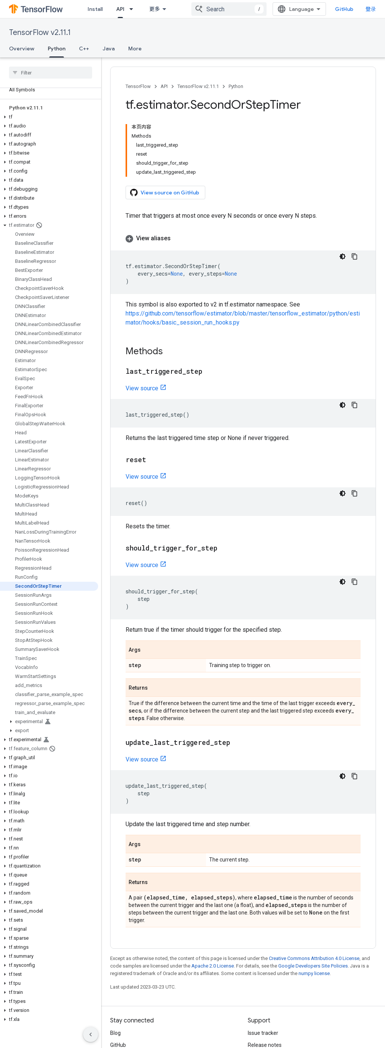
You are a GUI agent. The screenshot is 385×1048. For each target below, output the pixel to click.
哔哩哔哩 (120, 998)
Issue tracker (263, 962)
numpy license (314, 902)
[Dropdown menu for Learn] (139, 9)
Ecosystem (202, 9)
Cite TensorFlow (267, 1010)
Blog (115, 962)
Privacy (141, 1042)
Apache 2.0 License (212, 895)
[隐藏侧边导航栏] (90, 1034)
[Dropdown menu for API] (173, 9)
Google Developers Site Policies (313, 895)
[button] (49, 116)
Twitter (118, 986)
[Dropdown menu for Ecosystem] (226, 9)
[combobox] (298, 9)
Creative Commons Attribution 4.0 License (314, 887)
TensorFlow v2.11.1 (40, 32)
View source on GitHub (164, 131)
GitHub (361, 9)
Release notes (265, 974)
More (135, 48)
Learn (123, 9)
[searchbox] (50, 73)
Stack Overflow (266, 986)
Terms (118, 1042)
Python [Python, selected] (56, 48)
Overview (21, 48)
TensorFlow (138, 86)
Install (95, 9)
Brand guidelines (267, 998)
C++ (84, 48)
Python (236, 86)
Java (109, 48)
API (164, 86)
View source (142, 317)
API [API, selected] (159, 9)
